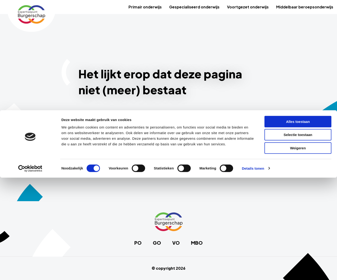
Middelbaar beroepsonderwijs (304, 6)
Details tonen (253, 271)
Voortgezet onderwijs (248, 6)
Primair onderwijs (145, 6)
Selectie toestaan (298, 237)
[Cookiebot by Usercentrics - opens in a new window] (30, 270)
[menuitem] (145, 7)
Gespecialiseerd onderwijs (194, 6)
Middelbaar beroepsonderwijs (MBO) (118, 160)
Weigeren (298, 250)
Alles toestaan (298, 224)
